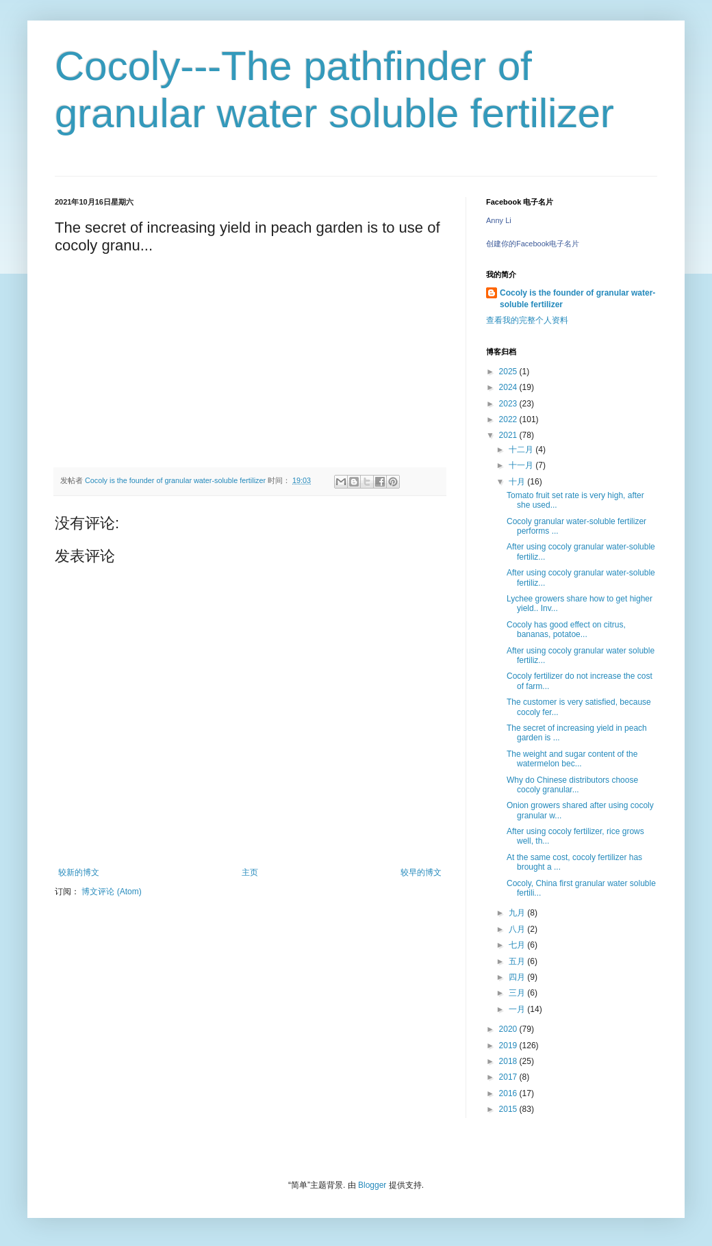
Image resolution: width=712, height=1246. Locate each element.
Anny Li (498, 220)
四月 (518, 977)
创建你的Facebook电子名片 (532, 243)
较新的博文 (78, 872)
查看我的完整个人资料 (527, 320)
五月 (518, 961)
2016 (509, 1093)
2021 (509, 435)
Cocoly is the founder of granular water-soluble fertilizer (577, 298)
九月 (518, 913)
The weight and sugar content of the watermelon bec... (572, 758)
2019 (509, 1045)
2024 (509, 387)
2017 (509, 1077)
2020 (509, 1029)
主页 (250, 872)
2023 (509, 403)
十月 (518, 481)
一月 (518, 1009)
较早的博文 (421, 872)
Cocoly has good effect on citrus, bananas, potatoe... (566, 629)
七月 (518, 945)
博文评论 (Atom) (111, 891)
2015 (509, 1109)
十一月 (522, 465)
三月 (518, 993)
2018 (509, 1061)
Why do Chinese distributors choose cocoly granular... (572, 784)
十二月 (522, 449)
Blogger (372, 1185)
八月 (518, 929)
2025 (509, 371)
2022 (509, 419)
